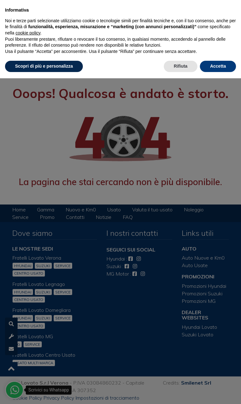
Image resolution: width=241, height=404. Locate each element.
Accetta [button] (218, 66)
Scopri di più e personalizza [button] (44, 66)
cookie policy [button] (27, 32)
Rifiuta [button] (181, 66)
